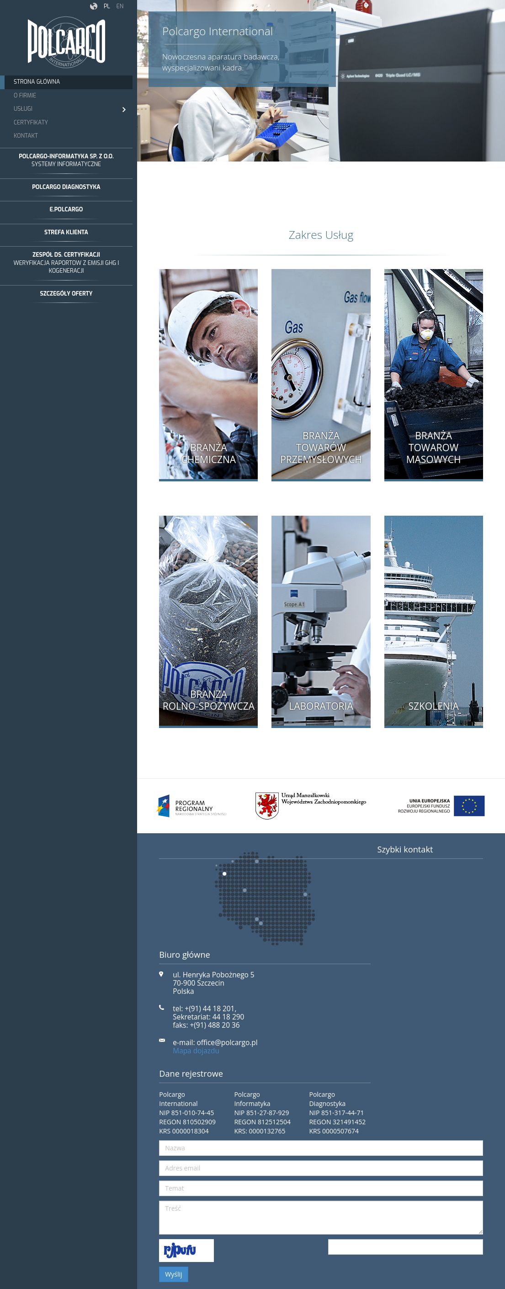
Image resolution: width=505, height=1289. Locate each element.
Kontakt (26, 136)
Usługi (70, 109)
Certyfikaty (31, 122)
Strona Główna (37, 82)
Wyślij (173, 1274)
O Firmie (25, 95)
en (119, 6)
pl (107, 6)
